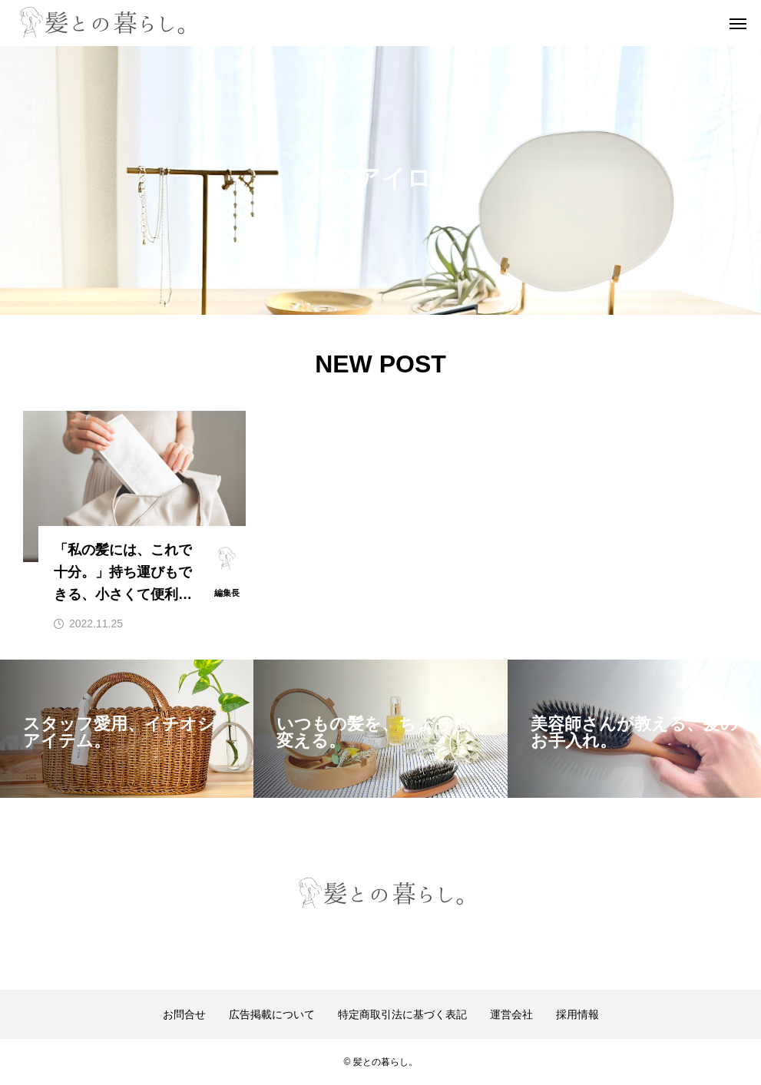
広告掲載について (272, 1014)
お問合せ (184, 1014)
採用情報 (577, 1014)
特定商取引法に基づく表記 (402, 1014)
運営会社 (511, 1014)
